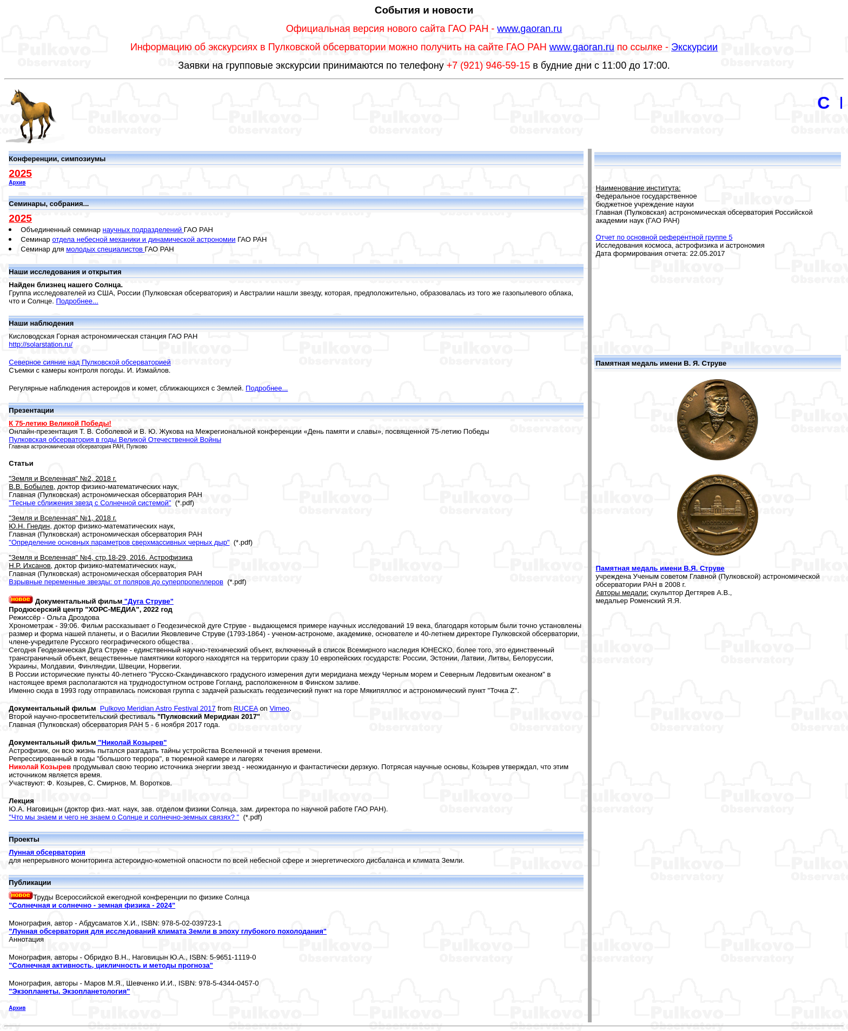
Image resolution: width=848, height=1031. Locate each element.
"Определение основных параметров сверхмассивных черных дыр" (119, 542)
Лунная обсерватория (47, 852)
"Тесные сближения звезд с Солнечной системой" (90, 503)
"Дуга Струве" (148, 601)
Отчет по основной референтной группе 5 (663, 237)
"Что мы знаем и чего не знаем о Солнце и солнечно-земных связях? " (124, 817)
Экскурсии (694, 47)
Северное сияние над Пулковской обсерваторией (89, 362)
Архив (17, 183)
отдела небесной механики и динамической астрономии (143, 239)
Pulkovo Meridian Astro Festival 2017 (158, 708)
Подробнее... (77, 301)
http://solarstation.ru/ (40, 344)
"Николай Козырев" (131, 742)
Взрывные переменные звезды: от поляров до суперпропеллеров (116, 582)
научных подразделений (143, 230)
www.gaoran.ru (529, 28)
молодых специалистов (105, 249)
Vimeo (279, 708)
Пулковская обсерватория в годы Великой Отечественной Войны (115, 439)
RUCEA (246, 708)
